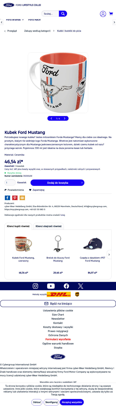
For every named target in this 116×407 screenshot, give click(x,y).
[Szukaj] (63, 14)
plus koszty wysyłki (27, 169)
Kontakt (58, 323)
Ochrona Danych (58, 335)
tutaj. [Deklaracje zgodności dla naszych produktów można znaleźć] (63, 215)
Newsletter (58, 318)
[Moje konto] (102, 14)
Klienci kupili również (18, 226)
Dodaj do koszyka (64, 182)
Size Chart (58, 314)
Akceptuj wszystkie (72, 402)
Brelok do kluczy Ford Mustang (58, 259)
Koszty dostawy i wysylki (58, 327)
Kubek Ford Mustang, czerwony (23, 259)
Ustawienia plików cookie (58, 310)
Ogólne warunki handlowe (58, 343)
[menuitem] (54, 14)
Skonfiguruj (51, 402)
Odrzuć (37, 402)
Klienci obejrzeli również (48, 226)
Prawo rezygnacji (58, 331)
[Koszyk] (111, 14)
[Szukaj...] (54, 14)
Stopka (58, 347)
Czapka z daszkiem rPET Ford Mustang (92, 259)
